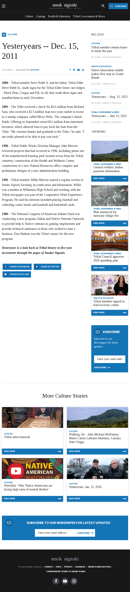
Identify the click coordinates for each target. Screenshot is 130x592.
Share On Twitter (50, 267)
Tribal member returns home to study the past (109, 49)
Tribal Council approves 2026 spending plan (108, 258)
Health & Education (59, 16)
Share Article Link (19, 274)
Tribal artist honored (17, 437)
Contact (48, 567)
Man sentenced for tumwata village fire (106, 214)
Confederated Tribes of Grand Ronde (65, 571)
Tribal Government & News (89, 16)
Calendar (80, 567)
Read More (98, 178)
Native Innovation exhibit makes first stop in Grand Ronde (107, 73)
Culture (29, 16)
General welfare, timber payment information (108, 169)
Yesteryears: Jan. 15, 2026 (85, 487)
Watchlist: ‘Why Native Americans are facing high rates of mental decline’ (28, 487)
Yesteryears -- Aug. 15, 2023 (109, 96)
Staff (58, 567)
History (34, 70)
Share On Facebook (19, 267)
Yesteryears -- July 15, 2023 (109, 116)
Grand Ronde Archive (99, 567)
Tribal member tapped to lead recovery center (108, 303)
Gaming (40, 16)
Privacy (68, 567)
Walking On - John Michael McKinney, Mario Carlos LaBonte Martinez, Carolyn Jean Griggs (95, 438)
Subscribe (117, 6)
